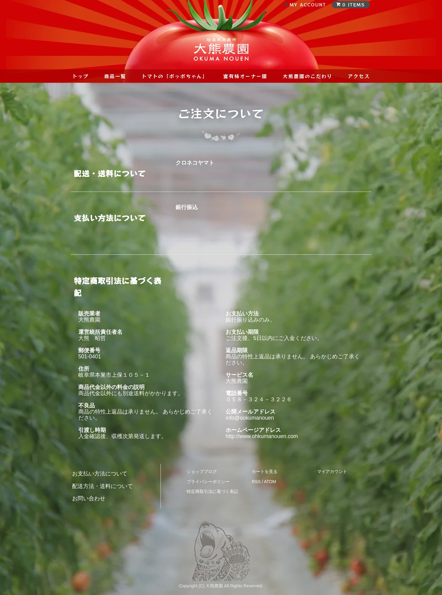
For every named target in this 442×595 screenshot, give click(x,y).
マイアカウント (332, 471)
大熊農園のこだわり (307, 76)
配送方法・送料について (102, 486)
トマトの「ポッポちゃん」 (175, 76)
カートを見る (264, 471)
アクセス (359, 76)
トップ (80, 76)
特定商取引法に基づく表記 (212, 491)
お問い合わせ (88, 498)
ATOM (270, 481)
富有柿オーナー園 (245, 76)
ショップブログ (202, 471)
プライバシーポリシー (208, 481)
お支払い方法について (99, 474)
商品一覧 (115, 76)
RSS (256, 481)
